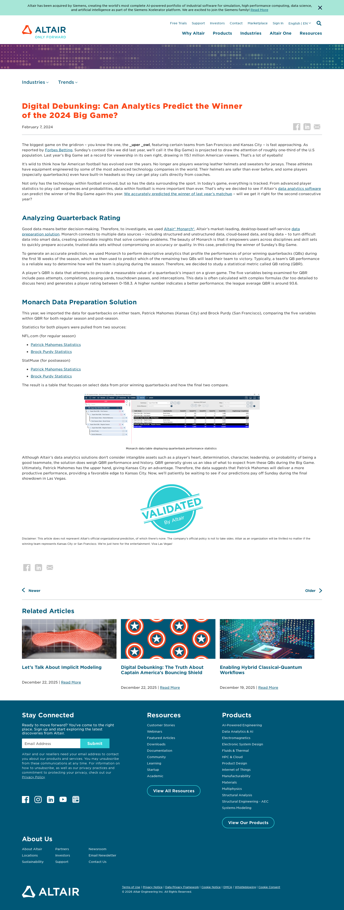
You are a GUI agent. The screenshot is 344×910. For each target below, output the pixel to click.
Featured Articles (161, 738)
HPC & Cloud (232, 757)
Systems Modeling (236, 808)
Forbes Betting (58, 150)
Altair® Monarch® (179, 228)
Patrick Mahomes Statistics (56, 344)
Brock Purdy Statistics (51, 351)
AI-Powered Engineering (242, 725)
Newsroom (97, 849)
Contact (236, 23)
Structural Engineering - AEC (245, 801)
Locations (30, 855)
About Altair (32, 849)
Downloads (156, 744)
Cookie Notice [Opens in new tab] (211, 887)
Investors (217, 23)
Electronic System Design (242, 744)
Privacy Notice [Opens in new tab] (153, 887)
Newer (34, 590)
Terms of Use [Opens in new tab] (131, 887)
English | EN (298, 23)
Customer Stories (161, 725)
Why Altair (193, 33)
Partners (62, 849)
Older (310, 590)
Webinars (154, 731)
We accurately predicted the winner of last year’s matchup (178, 193)
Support (198, 23)
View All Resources (174, 790)
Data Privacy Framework (182, 887)
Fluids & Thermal (235, 750)
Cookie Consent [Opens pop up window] (269, 887)
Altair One (281, 33)
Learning (154, 763)
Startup (153, 769)
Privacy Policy (33, 777)
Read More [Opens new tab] (259, 10)
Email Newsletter (102, 855)
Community (156, 757)
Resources (311, 33)
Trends (66, 82)
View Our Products (248, 822)
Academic (155, 776)
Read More (71, 682)
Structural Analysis (237, 795)
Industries (251, 33)
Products (222, 33)
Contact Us (97, 862)
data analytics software (299, 188)
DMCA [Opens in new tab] (227, 887)
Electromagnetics (236, 738)
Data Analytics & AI (237, 731)
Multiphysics (232, 789)
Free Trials (178, 23)
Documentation (159, 750)
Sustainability (33, 862)
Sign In (278, 23)
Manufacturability (236, 776)
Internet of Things (236, 769)
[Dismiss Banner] (320, 7)
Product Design (234, 763)
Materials (229, 782)
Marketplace (258, 23)
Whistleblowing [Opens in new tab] (245, 887)
